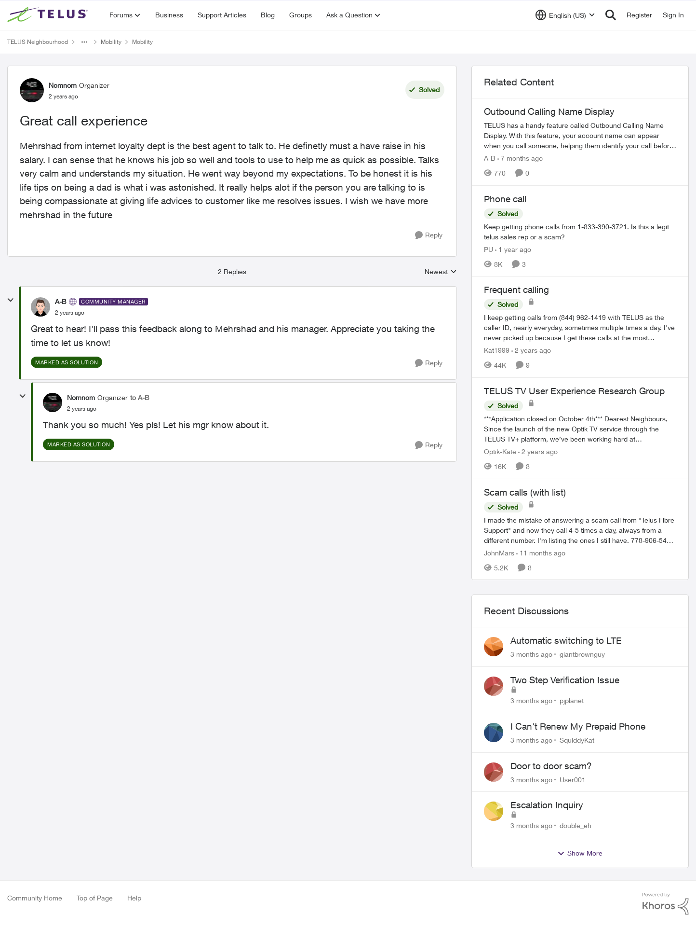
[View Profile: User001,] (493, 772)
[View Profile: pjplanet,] (493, 686)
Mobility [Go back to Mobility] (111, 41)
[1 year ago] (513, 249)
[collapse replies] (10, 300)
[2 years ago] (531, 350)
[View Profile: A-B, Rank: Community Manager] (40, 307)
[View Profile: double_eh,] (493, 811)
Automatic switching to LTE (566, 640)
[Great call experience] (69, 312)
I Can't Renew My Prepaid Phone (577, 726)
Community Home (34, 898)
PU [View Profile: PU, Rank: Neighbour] (488, 249)
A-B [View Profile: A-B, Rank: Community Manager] (61, 301)
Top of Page (95, 898)
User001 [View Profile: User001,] (573, 779)
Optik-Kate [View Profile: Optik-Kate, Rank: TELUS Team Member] (500, 451)
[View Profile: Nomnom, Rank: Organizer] (32, 90)
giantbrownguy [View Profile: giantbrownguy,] (582, 654)
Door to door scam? (551, 766)
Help (134, 898)
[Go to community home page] (48, 15)
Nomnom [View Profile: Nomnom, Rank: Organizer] (63, 85)
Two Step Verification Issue (564, 680)
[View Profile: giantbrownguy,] (493, 646)
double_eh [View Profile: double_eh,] (575, 825)
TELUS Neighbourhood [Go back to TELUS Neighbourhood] (37, 41)
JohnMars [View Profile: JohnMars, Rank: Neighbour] (499, 552)
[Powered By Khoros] (665, 904)
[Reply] (428, 235)
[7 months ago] (520, 158)
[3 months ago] (531, 654)
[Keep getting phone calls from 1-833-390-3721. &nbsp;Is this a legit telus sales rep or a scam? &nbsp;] (580, 231)
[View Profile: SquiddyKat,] (493, 732)
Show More (579, 853)
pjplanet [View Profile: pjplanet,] (572, 700)
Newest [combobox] (441, 272)
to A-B (139, 397)
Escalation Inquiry (546, 805)
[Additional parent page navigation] (84, 42)
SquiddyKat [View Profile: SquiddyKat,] (577, 740)
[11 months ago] (540, 552)
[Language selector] (565, 15)
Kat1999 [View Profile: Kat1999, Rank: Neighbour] (496, 350)
